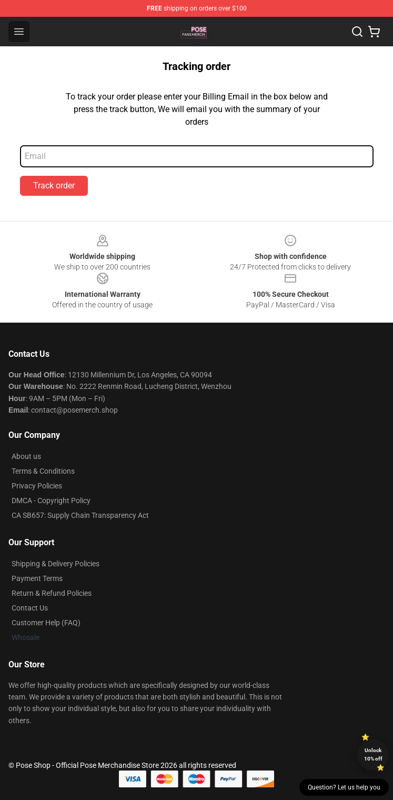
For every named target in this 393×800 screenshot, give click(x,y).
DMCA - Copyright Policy (51, 500)
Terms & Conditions (43, 471)
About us (26, 456)
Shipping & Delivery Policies (55, 563)
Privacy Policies (37, 486)
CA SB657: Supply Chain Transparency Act (80, 515)
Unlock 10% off (373, 754)
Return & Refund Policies (52, 593)
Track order (54, 186)
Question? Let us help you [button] (344, 787)
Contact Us (30, 608)
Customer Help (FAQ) (46, 622)
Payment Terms (37, 578)
